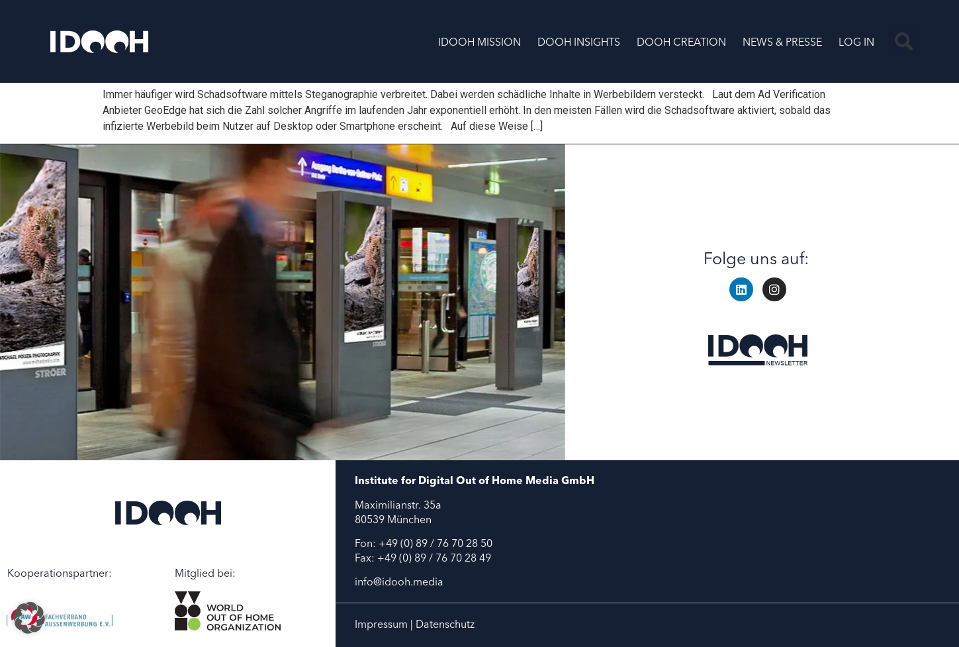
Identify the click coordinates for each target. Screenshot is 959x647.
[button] (904, 41)
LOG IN (856, 41)
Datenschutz (445, 623)
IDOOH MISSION (479, 41)
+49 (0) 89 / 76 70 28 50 (435, 543)
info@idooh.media (399, 581)
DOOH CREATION (681, 41)
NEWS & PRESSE (782, 41)
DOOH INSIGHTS (578, 41)
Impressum (381, 623)
